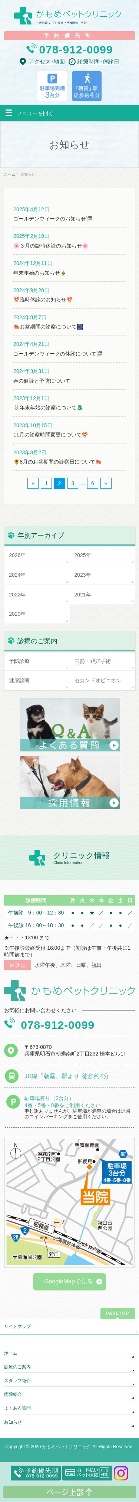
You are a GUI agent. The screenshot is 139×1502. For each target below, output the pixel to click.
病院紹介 (13, 1394)
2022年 (17, 595)
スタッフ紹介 (17, 1380)
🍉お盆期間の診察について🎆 (48, 327)
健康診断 (19, 680)
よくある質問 (17, 1408)
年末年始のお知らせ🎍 (39, 273)
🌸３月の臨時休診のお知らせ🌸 (50, 246)
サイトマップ (17, 1326)
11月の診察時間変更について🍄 (50, 435)
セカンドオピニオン (98, 680)
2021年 (83, 595)
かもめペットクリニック (66, 1446)
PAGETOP (117, 1312)
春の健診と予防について (41, 381)
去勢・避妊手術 (93, 661)
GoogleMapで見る (68, 1281)
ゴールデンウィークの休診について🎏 (58, 354)
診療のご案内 (17, 1367)
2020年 (17, 614)
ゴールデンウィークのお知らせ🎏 (52, 219)
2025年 (83, 555)
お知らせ (13, 1422)
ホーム (10, 1353)
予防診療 (19, 661)
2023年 (83, 575)
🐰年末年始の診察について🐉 (48, 407)
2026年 (17, 555)
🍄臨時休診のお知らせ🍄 (43, 299)
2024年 (17, 575)
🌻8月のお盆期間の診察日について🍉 (57, 462)
